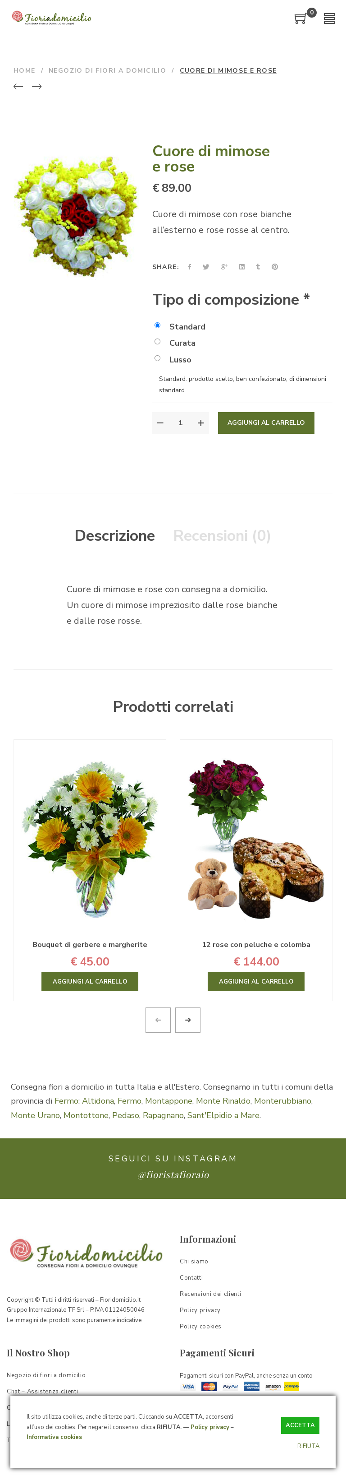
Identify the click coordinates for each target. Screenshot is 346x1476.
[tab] (114, 536)
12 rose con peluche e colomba (256, 945)
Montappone (168, 1100)
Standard (180, 326)
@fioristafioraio (173, 1174)
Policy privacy (210, 1427)
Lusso (173, 359)
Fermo (66, 1100)
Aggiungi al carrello (266, 422)
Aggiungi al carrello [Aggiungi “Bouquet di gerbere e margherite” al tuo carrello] (90, 982)
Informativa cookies (54, 1437)
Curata (175, 343)
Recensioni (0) (222, 535)
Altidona (98, 1100)
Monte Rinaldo (223, 1100)
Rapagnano (163, 1115)
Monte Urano (35, 1115)
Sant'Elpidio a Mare (223, 1115)
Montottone (86, 1115)
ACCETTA (300, 1425)
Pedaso (125, 1115)
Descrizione (114, 535)
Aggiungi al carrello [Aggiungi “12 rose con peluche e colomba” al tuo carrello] (256, 982)
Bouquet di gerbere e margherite (89, 945)
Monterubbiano (282, 1100)
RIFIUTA (308, 1446)
